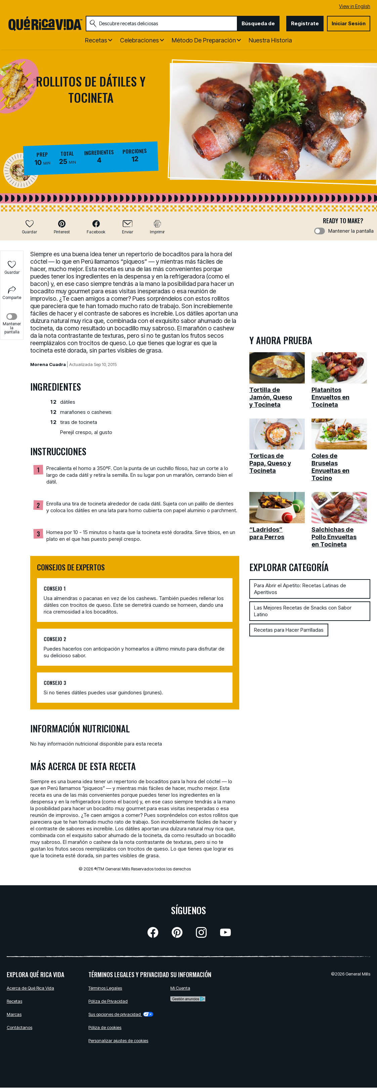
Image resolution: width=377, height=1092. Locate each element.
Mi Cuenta (180, 988)
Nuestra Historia (270, 40)
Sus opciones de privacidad (120, 1014)
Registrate (305, 23)
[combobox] (161, 23)
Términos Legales (105, 988)
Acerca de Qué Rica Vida (30, 988)
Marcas (14, 1014)
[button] (62, 227)
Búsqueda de (258, 23)
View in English (354, 6)
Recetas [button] (96, 40)
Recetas (14, 1001)
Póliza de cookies (104, 1027)
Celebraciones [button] (139, 40)
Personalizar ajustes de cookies (118, 1040)
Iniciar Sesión (349, 23)
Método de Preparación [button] (204, 40)
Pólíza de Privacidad (108, 1001)
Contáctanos (19, 1027)
